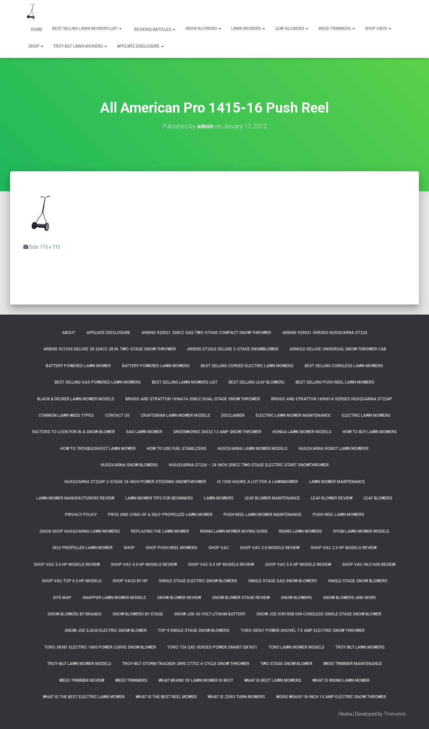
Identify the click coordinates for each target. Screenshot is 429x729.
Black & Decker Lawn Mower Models (75, 399)
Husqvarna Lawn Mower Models (253, 448)
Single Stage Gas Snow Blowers (282, 581)
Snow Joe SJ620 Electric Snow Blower (106, 630)
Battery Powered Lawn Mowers (156, 365)
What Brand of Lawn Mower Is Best (196, 680)
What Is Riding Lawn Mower (341, 680)
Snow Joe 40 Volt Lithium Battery (209, 614)
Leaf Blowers (291, 28)
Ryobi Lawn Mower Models (361, 531)
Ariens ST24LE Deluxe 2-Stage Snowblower (233, 349)
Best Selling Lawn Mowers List (87, 28)
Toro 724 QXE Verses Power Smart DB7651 (212, 647)
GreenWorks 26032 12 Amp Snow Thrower (217, 431)
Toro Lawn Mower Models (296, 647)
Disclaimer (233, 415)
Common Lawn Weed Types (66, 415)
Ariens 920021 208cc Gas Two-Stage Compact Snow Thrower (206, 332)
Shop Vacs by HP (130, 581)
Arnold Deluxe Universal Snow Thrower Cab (338, 349)
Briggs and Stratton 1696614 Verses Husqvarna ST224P (331, 399)
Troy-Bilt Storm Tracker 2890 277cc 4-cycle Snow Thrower (185, 663)
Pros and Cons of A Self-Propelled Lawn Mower (160, 514)
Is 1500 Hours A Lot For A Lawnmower (257, 481)
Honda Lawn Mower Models (301, 431)
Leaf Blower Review (332, 498)
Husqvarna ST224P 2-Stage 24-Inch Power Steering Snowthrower (135, 481)
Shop (35, 46)
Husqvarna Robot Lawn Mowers (334, 448)
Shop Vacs (378, 28)
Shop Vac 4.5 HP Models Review (221, 564)
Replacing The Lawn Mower (160, 531)
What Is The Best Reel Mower (166, 696)
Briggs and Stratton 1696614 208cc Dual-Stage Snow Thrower (192, 399)
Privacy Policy (81, 514)
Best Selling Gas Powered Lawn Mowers (98, 382)
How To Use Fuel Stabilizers (176, 448)
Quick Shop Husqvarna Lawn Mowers (80, 531)
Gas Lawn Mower (144, 431)
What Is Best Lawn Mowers (272, 680)
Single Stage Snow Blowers (357, 581)
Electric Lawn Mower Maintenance (293, 415)
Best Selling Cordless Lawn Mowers (344, 365)
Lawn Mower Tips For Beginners (159, 498)
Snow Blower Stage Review (241, 597)
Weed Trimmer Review (81, 680)
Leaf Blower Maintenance (272, 498)
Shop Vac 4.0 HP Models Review (144, 564)
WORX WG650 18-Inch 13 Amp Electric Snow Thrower (331, 696)
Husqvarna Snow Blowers (129, 465)
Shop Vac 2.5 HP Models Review (344, 547)
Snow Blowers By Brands (75, 614)
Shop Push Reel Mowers (171, 547)
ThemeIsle (395, 714)
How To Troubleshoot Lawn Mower (98, 448)
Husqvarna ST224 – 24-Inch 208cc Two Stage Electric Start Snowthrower (249, 465)
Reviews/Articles (154, 29)
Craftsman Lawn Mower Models (175, 415)
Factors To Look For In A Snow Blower (73, 431)
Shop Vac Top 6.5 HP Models (72, 581)
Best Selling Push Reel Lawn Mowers (335, 382)
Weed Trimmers (336, 28)
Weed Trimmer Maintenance (352, 663)
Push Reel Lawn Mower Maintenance (263, 514)
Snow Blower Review (179, 597)
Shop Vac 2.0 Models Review (270, 547)
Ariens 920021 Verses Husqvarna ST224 (324, 332)
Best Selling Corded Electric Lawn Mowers (247, 365)
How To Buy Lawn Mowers (370, 431)
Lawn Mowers (248, 28)
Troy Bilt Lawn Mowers (80, 46)
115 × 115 (50, 247)
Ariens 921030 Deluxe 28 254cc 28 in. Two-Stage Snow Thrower (109, 349)
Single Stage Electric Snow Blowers (198, 581)
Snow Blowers (203, 28)
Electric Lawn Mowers (366, 415)
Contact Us (117, 415)
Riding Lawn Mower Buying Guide (234, 531)
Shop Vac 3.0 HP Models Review (67, 564)
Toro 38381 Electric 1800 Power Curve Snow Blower (100, 647)
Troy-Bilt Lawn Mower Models (79, 663)
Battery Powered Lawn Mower (78, 365)
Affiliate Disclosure (140, 46)
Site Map (62, 597)
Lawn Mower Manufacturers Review (75, 498)
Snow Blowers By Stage (138, 614)
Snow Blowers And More (349, 597)
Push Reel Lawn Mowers (338, 514)
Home (36, 29)
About (68, 332)
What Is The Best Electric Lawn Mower (84, 696)
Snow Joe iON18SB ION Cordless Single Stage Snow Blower (318, 614)
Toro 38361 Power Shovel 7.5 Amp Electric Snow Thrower (303, 630)
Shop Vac (218, 547)
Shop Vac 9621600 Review (368, 564)
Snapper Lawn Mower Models (114, 597)
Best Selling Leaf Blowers (257, 382)
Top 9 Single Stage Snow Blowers (194, 630)
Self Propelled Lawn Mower (82, 547)
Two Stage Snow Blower (286, 663)
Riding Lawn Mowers (300, 531)
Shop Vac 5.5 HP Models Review (298, 564)
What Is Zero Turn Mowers (236, 696)
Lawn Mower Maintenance (337, 481)
